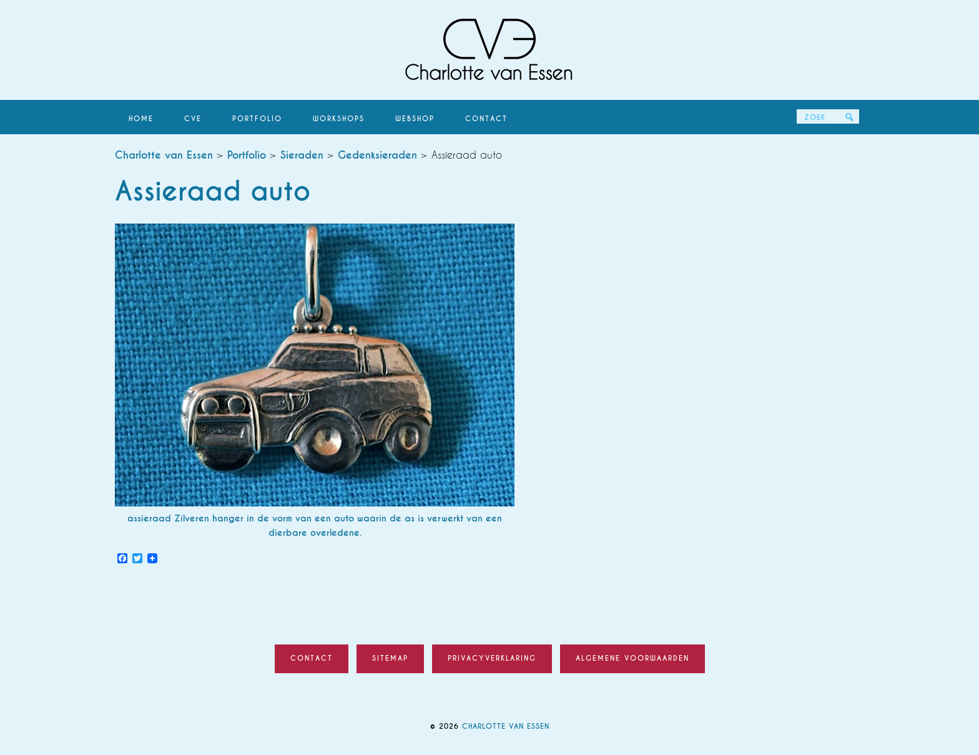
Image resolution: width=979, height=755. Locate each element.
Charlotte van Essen (489, 50)
